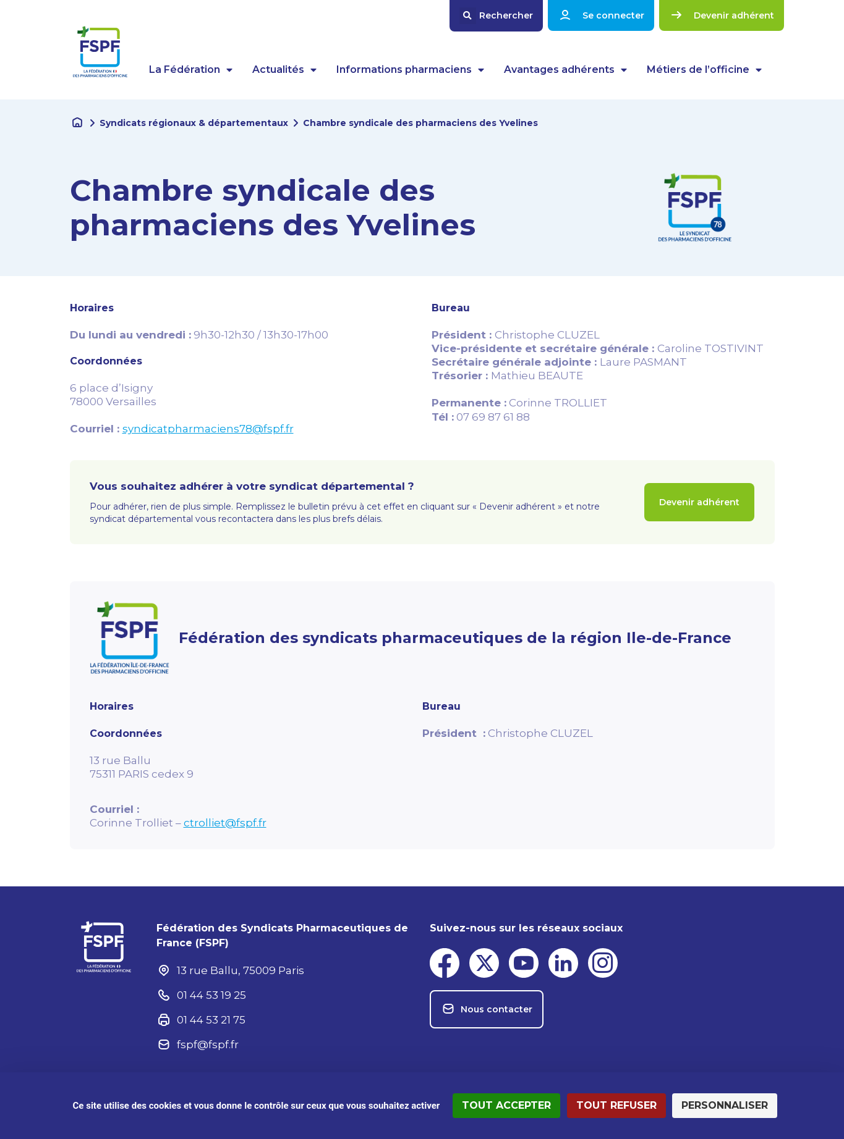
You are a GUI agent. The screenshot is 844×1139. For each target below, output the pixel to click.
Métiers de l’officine (704, 69)
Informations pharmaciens (410, 69)
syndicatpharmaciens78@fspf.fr (208, 428)
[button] (496, 16)
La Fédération (190, 69)
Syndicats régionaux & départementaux (194, 123)
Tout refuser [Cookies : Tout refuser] (616, 1105)
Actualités (284, 69)
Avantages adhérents (565, 69)
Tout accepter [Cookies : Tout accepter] (506, 1105)
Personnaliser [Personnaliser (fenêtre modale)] (724, 1105)
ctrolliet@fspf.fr (225, 823)
